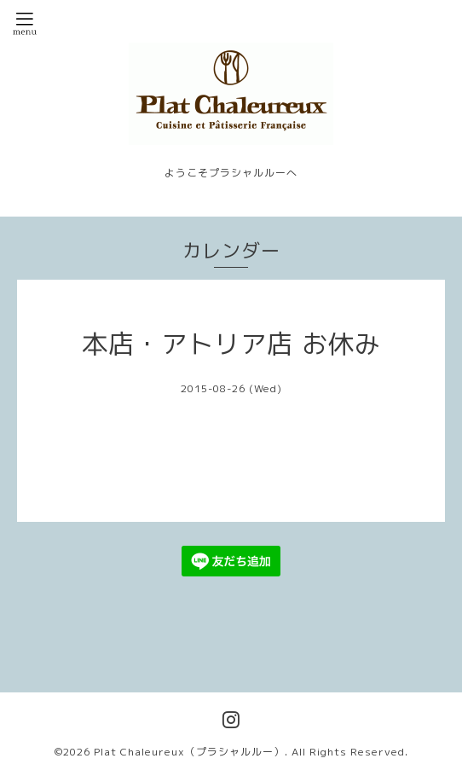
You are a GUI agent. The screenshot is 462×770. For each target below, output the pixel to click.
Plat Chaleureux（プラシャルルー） (189, 751)
